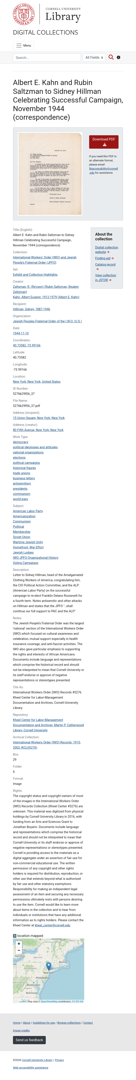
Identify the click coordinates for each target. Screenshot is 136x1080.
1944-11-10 (21, 333)
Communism (22, 521)
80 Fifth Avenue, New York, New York (38, 430)
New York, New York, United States (36, 382)
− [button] (18, 951)
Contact (88, 1022)
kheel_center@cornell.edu (52, 925)
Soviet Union (21, 537)
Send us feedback (29, 1040)
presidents (20, 489)
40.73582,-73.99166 (27, 345)
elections (19, 458)
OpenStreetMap (49, 1001)
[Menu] (23, 45)
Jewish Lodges (23, 552)
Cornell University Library (37, 1060)
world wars (20, 499)
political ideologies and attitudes (35, 447)
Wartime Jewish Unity (28, 542)
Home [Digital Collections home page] (16, 1022)
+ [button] (18, 944)
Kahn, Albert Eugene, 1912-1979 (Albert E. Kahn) (46, 297)
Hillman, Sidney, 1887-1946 (31, 309)
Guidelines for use (44, 1022)
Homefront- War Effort (28, 547)
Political (18, 527)
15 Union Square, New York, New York (39, 418)
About (26, 1022)
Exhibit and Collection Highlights (35, 275)
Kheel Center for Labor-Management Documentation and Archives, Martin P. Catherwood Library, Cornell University (48, 725)
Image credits (21, 1030)
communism (21, 494)
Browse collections (69, 1022)
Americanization (24, 516)
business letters (24, 478)
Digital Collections (45, 31)
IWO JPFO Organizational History (36, 558)
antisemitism (22, 483)
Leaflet (22, 1001)
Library (62, 14)
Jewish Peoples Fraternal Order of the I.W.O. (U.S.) (47, 321)
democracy (20, 442)
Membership (21, 532)
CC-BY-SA (77, 1001)
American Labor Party (28, 511)
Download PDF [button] (104, 141)
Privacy (59, 1060)
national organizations (28, 452)
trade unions (21, 473)
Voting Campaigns (25, 563)
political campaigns (26, 463)
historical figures (24, 468)
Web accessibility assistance (30, 1067)
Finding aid (104, 258)
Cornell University (24, 14)
